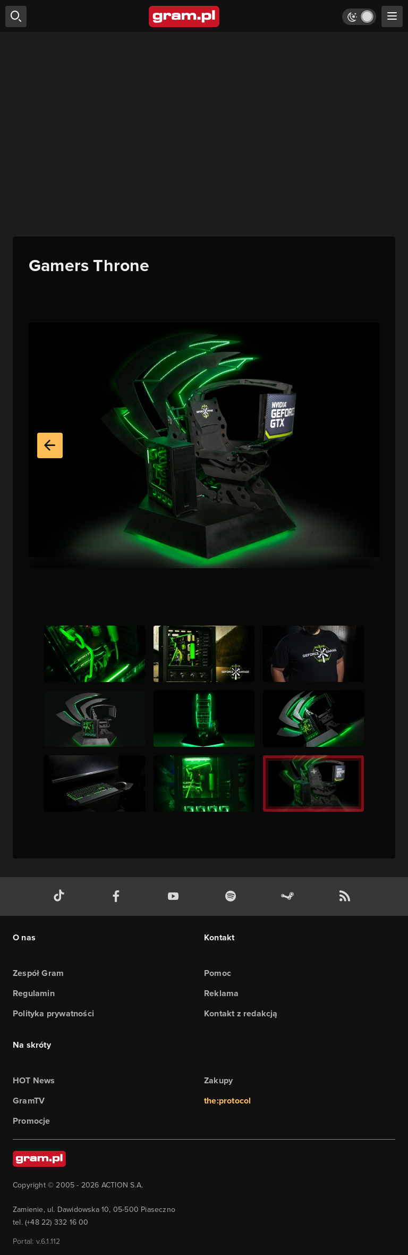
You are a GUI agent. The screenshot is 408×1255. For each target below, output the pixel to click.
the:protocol (227, 1100)
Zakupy (218, 1080)
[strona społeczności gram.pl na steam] (289, 896)
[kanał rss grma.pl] (346, 896)
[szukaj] (16, 16)
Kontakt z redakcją (241, 1013)
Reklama (221, 993)
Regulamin (34, 993)
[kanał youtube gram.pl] (175, 896)
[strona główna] (184, 16)
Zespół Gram (38, 973)
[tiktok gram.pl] (61, 896)
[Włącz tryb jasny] (359, 17)
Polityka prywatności (53, 1013)
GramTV (29, 1100)
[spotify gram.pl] (232, 896)
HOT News (34, 1080)
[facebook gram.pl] (118, 896)
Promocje (31, 1121)
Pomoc (217, 973)
